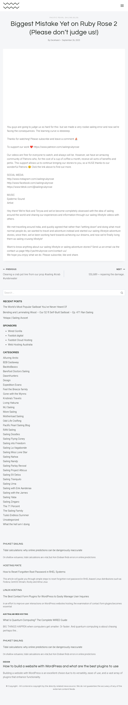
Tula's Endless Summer (16, 515)
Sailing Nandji (10, 461)
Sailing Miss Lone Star (15, 452)
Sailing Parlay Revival (14, 465)
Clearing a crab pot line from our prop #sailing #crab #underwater (32, 273)
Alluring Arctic (10, 357)
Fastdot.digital (15, 335)
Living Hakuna (11, 402)
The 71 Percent (11, 506)
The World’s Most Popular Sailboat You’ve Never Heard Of (35, 306)
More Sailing (10, 411)
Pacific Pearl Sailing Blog (64, 17)
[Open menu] (122, 5)
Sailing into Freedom (14, 443)
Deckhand (55, 40)
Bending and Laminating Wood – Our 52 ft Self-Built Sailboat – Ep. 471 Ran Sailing (48, 312)
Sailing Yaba (9, 497)
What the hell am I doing (16, 524)
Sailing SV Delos (12, 474)
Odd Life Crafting (12, 420)
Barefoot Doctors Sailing (16, 371)
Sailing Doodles (11, 434)
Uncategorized (11, 519)
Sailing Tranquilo (12, 479)
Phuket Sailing (13, 544)
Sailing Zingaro (11, 501)
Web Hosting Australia (20, 344)
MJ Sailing (8, 407)
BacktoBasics (10, 366)
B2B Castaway (11, 362)
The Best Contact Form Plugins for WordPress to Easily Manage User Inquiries (46, 596)
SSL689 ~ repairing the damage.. (95, 271)
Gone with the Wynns (14, 393)
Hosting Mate (12, 565)
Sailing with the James (15, 492)
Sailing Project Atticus (15, 470)
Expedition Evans (12, 384)
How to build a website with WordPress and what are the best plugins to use (61, 666)
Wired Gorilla (15, 331)
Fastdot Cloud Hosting (20, 340)
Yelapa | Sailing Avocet (15, 317)
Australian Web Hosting (15, 614)
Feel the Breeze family (15, 389)
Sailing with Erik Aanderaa (17, 488)
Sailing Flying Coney (14, 438)
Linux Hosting (12, 590)
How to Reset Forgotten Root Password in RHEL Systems (34, 571)
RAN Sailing (9, 429)
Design (6, 380)
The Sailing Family (13, 510)
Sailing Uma (9, 483)
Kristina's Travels (12, 398)
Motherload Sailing (13, 416)
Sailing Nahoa (10, 456)
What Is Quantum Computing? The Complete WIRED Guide (35, 620)
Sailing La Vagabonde (15, 447)
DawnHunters (10, 375)
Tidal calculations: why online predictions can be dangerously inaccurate (42, 550)
